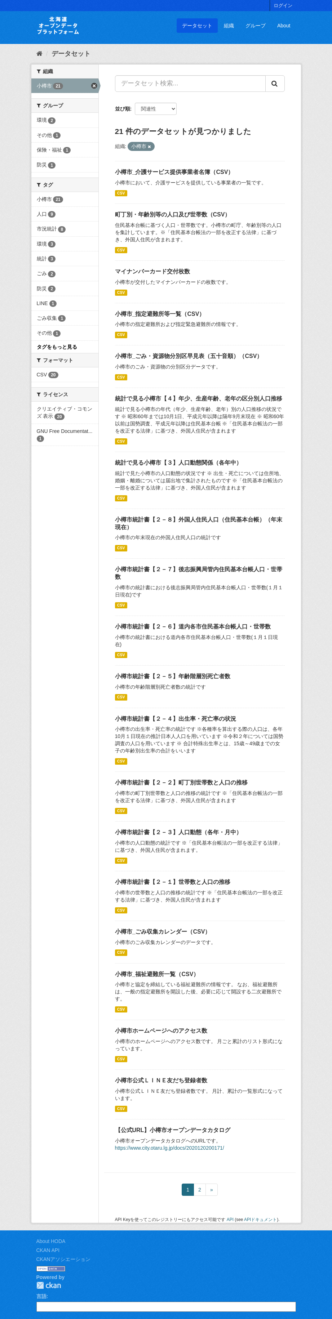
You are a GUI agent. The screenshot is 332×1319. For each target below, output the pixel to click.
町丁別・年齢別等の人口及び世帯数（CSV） (173, 214)
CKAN (48, 1285)
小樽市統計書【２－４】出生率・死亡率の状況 (175, 719)
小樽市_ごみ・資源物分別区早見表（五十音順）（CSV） (189, 356)
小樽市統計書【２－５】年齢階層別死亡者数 (172, 676)
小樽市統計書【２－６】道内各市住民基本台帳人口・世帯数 (193, 626)
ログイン (283, 5)
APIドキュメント (260, 1219)
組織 (229, 25)
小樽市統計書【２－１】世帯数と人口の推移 (172, 882)
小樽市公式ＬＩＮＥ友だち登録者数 (161, 1080)
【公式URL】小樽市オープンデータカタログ (173, 1130)
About (284, 25)
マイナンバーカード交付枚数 (152, 271)
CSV (121, 193)
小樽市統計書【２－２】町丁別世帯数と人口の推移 (181, 782)
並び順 (122, 109)
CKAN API (48, 1250)
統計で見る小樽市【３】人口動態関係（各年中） (178, 463)
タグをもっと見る (57, 347)
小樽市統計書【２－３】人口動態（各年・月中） (178, 832)
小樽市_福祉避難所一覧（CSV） (157, 974)
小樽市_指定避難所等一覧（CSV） (160, 314)
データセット (197, 25)
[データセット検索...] (190, 83)
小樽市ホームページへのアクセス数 (161, 1031)
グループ (255, 25)
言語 (41, 1296)
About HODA (51, 1241)
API (230, 1219)
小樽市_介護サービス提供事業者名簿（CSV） (174, 172)
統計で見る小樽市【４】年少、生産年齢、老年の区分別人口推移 (198, 398)
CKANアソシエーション (63, 1259)
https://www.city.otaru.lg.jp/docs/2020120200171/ (169, 1148)
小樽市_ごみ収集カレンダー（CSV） (163, 932)
